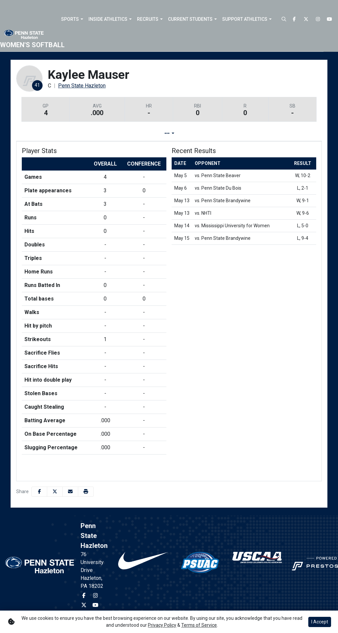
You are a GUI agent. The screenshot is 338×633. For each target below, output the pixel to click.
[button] (72, 19)
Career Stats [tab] (194, 133)
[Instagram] (317, 19)
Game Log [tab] (152, 133)
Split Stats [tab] (236, 133)
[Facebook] (294, 19)
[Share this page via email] (70, 492)
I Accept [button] (319, 621)
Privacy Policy (162, 625)
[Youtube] (329, 19)
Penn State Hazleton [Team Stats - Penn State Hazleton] (82, 85)
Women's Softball (32, 45)
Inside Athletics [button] (107, 19)
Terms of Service (199, 625)
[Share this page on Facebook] (39, 492)
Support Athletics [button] (244, 19)
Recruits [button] (147, 19)
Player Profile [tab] (107, 133)
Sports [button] (70, 19)
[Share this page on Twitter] (55, 492)
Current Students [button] (190, 19)
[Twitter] (306, 19)
